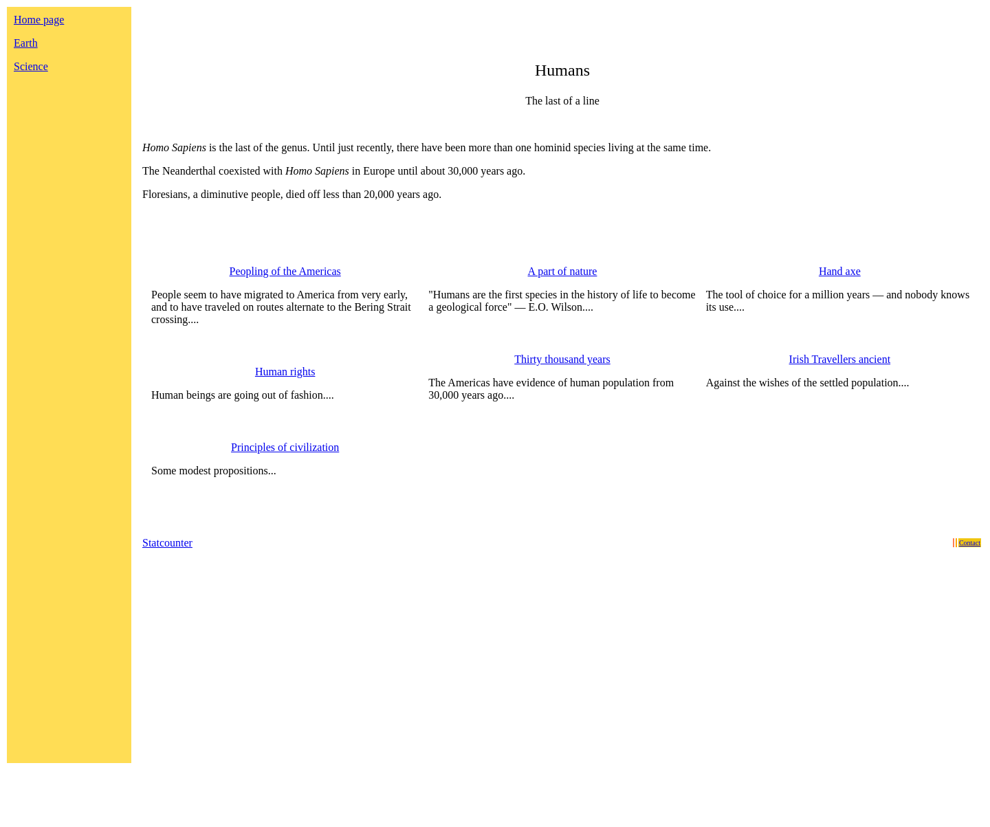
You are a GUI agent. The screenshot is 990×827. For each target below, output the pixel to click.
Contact (969, 543)
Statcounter (167, 543)
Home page (39, 19)
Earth (26, 43)
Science (31, 66)
